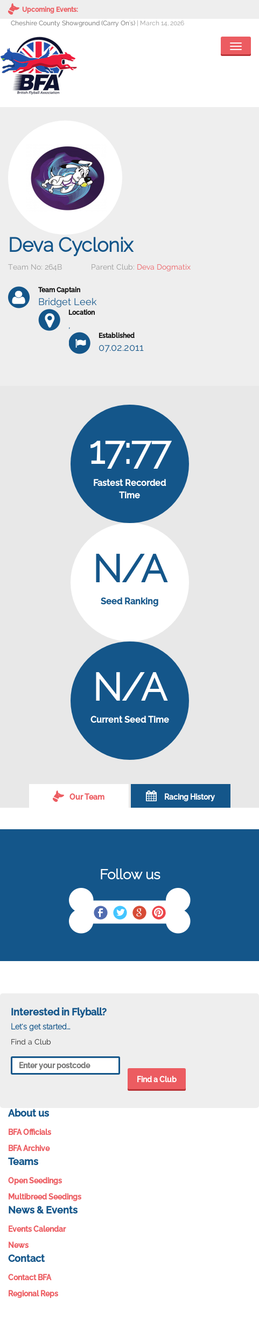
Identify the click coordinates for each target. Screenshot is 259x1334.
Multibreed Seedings (44, 1196)
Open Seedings (35, 1180)
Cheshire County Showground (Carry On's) (73, 23)
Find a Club (157, 1079)
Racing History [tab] (180, 796)
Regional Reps (33, 1293)
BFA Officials (29, 1132)
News (18, 1245)
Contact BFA (29, 1277)
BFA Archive (29, 1148)
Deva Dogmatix (164, 267)
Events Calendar (37, 1229)
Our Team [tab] (78, 796)
